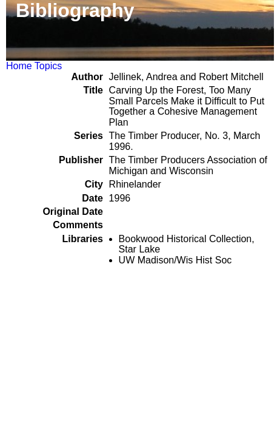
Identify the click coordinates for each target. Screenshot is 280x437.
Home (19, 66)
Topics (48, 66)
